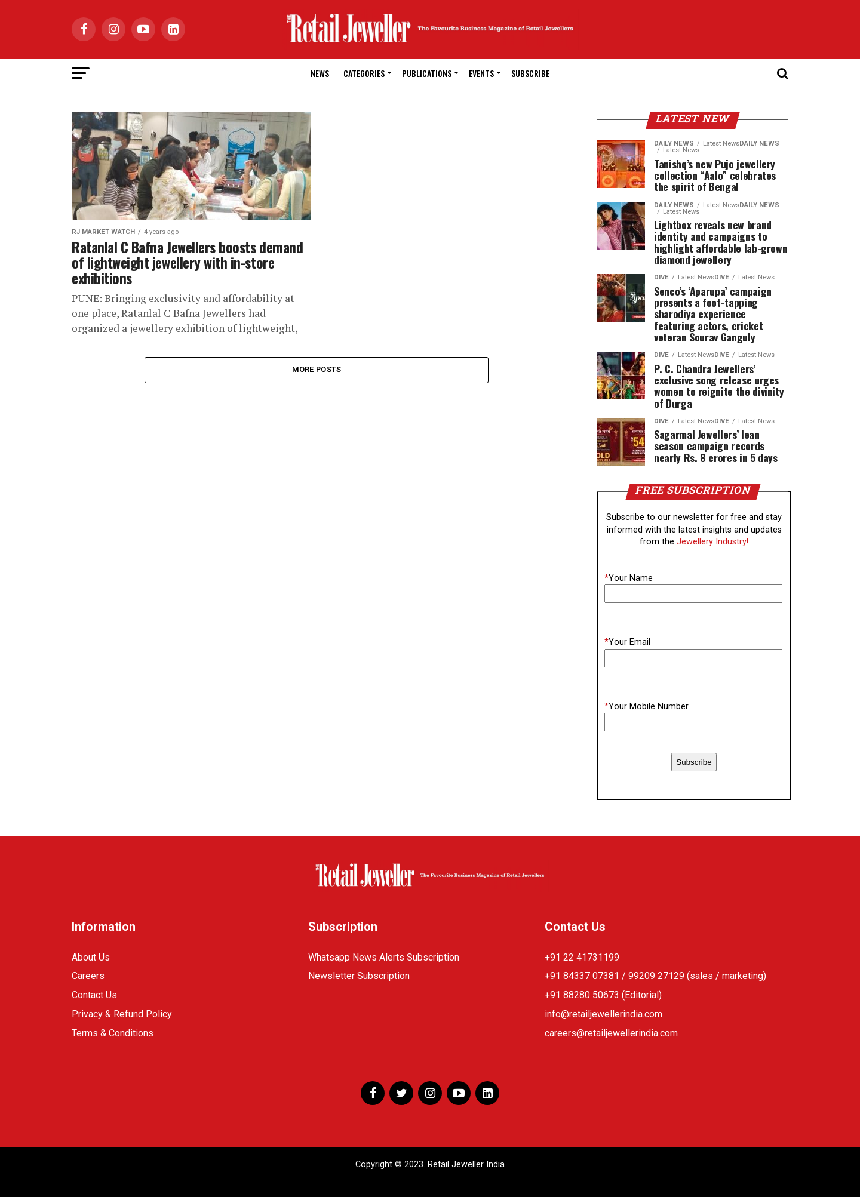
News (320, 73)
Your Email (627, 642)
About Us (91, 957)
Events (481, 73)
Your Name (628, 578)
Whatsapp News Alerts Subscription (383, 957)
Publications (427, 73)
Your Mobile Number (646, 706)
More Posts (317, 369)
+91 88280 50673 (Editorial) (603, 995)
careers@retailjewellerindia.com (611, 1033)
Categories (364, 73)
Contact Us (94, 995)
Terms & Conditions (112, 1033)
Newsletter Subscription (359, 975)
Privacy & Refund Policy (122, 1014)
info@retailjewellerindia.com (603, 1014)
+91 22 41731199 (582, 957)
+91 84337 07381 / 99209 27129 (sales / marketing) (655, 975)
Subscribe (530, 73)
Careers (88, 975)
